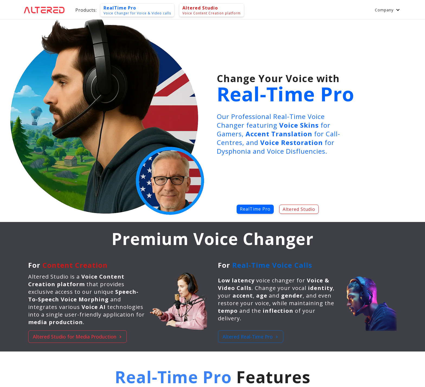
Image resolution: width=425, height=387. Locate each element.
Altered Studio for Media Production (77, 336)
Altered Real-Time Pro (251, 336)
